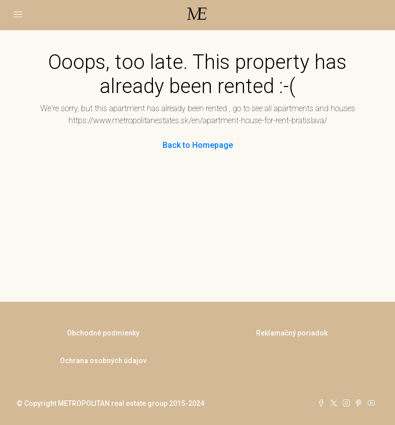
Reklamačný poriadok (292, 333)
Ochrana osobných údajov (103, 361)
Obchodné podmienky (103, 333)
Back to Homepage (198, 145)
